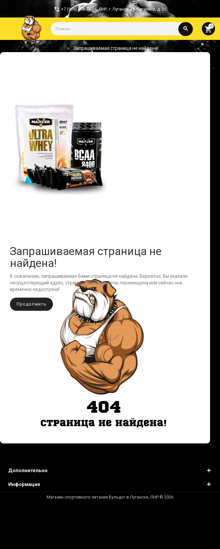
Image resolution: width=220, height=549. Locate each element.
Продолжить (31, 304)
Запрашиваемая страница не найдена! (115, 48)
